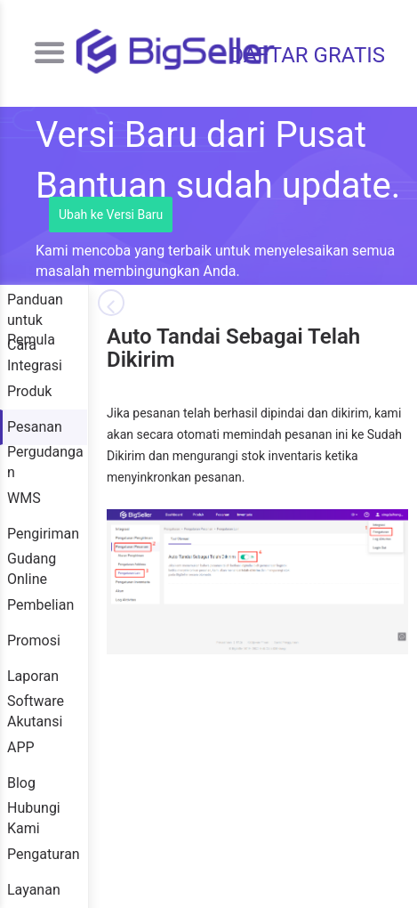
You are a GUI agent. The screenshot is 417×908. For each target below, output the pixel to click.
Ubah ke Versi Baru (111, 214)
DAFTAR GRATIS (307, 55)
